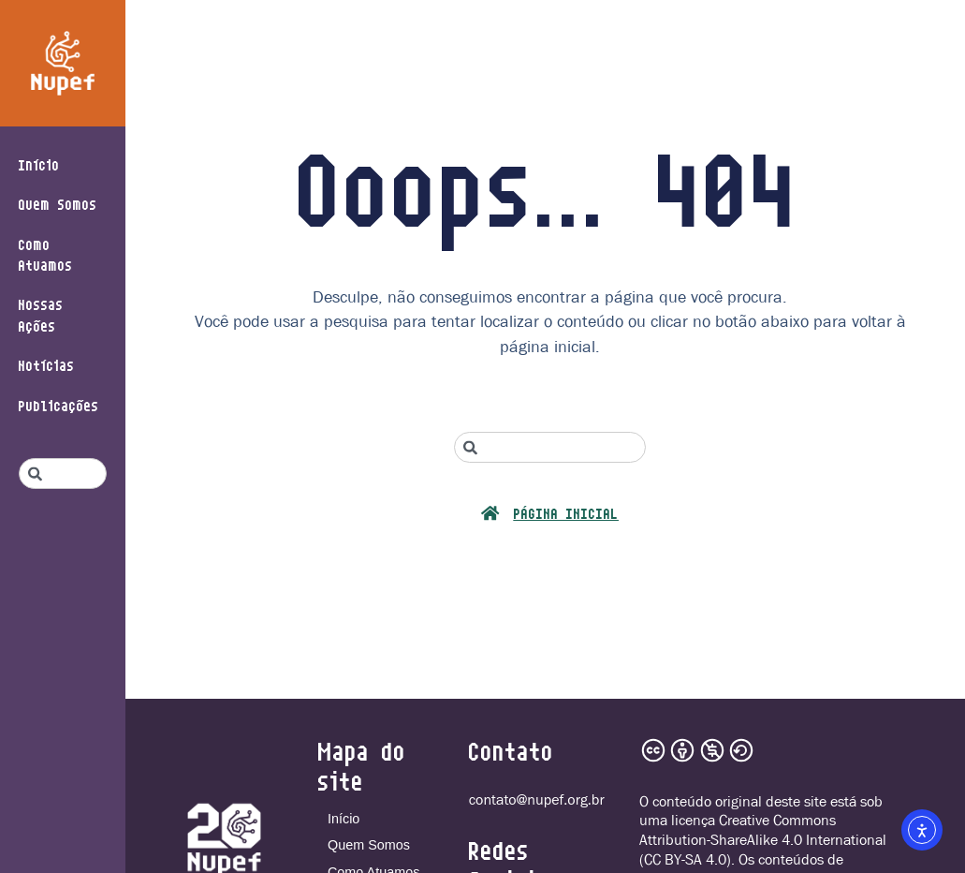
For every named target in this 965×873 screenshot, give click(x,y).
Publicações (59, 405)
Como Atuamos (46, 254)
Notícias (47, 365)
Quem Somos (58, 204)
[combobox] (63, 473)
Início (39, 164)
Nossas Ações (41, 314)
